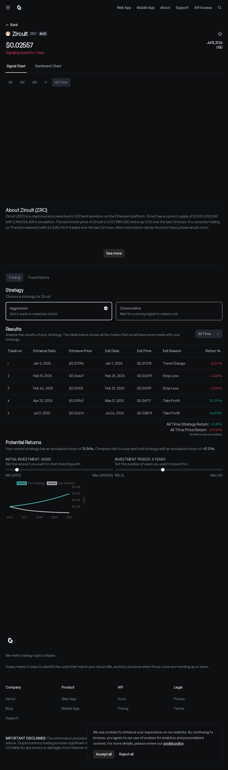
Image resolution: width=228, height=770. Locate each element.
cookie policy (173, 743)
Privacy (179, 699)
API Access (203, 8)
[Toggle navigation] (8, 7)
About (165, 8)
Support (182, 8)
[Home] (19, 7)
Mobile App (146, 8)
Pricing (123, 708)
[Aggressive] (59, 311)
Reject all (126, 754)
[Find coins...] (219, 7)
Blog (9, 708)
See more (114, 253)
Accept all (104, 754)
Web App (124, 8)
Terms (179, 708)
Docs (122, 699)
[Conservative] (169, 311)
